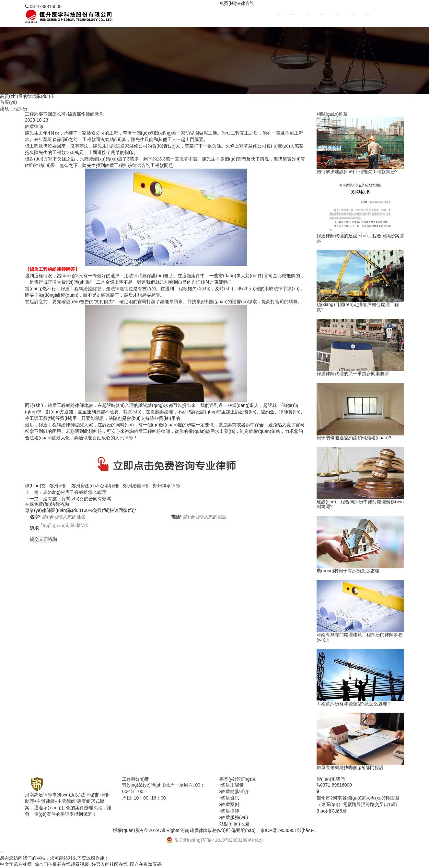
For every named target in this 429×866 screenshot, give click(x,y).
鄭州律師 (58, 486)
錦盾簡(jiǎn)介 (359, 15)
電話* (176, 517)
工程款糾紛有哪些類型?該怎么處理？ (354, 704)
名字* (35, 517)
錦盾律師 (325, 15)
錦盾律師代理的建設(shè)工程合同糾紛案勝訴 (360, 239)
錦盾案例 (336, 15)
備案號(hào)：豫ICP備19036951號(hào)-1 (273, 831)
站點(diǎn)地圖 (234, 824)
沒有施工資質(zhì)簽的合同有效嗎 (77, 499)
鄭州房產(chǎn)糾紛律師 (96, 486)
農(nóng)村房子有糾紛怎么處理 (74, 493)
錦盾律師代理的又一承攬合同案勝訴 (353, 374)
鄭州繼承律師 (166, 486)
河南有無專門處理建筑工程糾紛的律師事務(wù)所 (360, 638)
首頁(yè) (8, 102)
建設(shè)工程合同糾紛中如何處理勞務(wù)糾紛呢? (360, 505)
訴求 (34, 529)
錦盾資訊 (348, 15)
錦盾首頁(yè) (303, 15)
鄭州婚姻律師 (136, 486)
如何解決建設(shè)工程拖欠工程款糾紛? (357, 172)
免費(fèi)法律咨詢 (236, 3)
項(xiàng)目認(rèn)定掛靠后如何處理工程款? (358, 308)
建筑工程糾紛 (13, 109)
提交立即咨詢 (43, 540)
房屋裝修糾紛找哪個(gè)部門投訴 (350, 768)
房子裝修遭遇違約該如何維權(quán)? (354, 438)
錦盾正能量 (371, 15)
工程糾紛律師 (70, 406)
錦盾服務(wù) (314, 15)
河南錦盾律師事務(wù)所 (205, 831)
